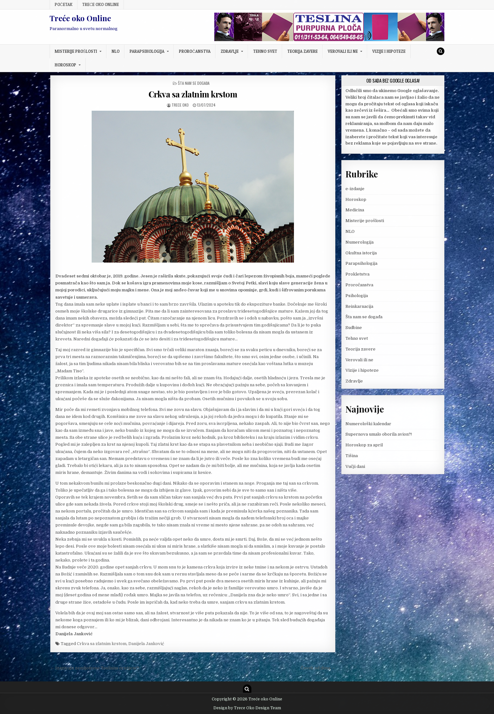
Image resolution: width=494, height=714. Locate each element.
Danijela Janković (146, 643)
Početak (63, 4)
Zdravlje (230, 51)
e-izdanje (354, 188)
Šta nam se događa (194, 83)
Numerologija (359, 242)
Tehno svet (265, 51)
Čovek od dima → (318, 668)
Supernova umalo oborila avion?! (378, 434)
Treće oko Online (100, 4)
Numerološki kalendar (368, 423)
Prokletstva (357, 274)
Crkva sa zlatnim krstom (193, 94)
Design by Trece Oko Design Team (247, 708)
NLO (115, 51)
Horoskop (65, 64)
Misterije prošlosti (76, 51)
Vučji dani (355, 466)
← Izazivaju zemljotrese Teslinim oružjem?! (94, 668)
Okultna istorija (361, 253)
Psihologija (356, 295)
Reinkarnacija (359, 306)
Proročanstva (194, 51)
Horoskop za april (364, 445)
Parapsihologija (147, 51)
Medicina (354, 210)
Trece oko (180, 105)
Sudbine (353, 327)
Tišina (351, 455)
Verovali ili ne (343, 51)
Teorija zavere (302, 51)
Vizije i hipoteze (389, 51)
